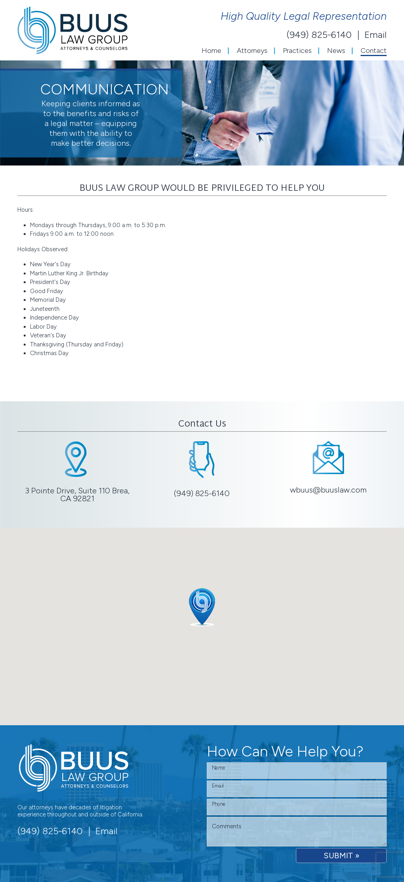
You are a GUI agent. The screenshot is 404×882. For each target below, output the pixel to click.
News (336, 50)
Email (375, 34)
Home (211, 50)
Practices (297, 50)
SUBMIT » (341, 855)
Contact (374, 50)
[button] (202, 607)
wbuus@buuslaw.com (328, 490)
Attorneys (252, 50)
